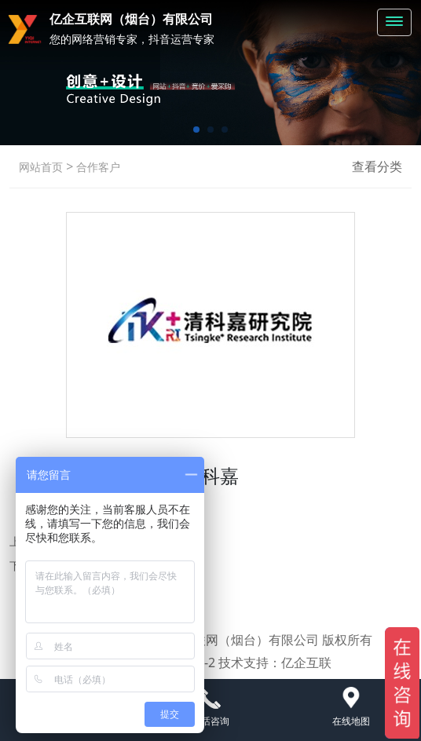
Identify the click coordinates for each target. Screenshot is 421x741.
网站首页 (41, 166)
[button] (196, 129)
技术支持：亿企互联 (274, 662)
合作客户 (96, 166)
